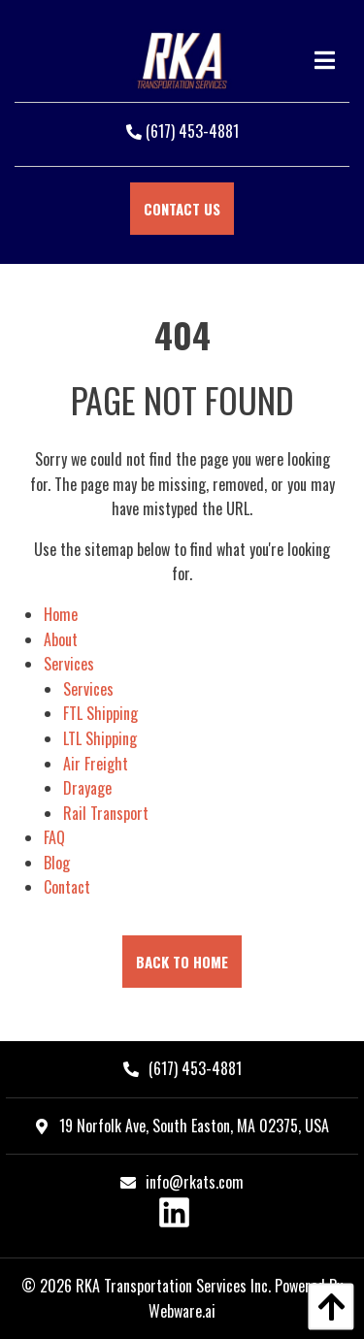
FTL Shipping (100, 713)
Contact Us (182, 208)
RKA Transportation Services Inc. (173, 1285)
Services (69, 663)
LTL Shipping (100, 738)
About (61, 639)
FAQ (54, 837)
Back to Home (182, 961)
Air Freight (95, 763)
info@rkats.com (195, 1181)
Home (61, 614)
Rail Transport (106, 813)
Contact (67, 886)
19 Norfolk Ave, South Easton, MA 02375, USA (182, 1125)
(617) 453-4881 (182, 131)
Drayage (87, 788)
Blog (57, 862)
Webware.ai (182, 1311)
